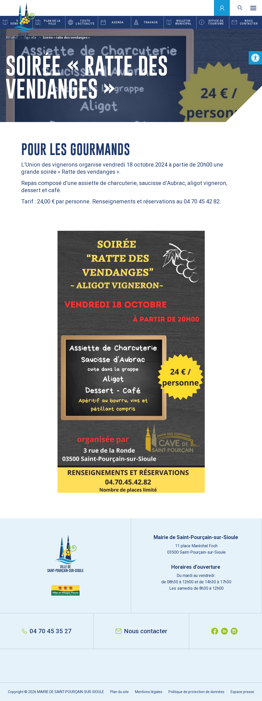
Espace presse (242, 692)
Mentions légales (148, 692)
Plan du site (119, 692)
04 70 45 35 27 (47, 631)
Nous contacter (141, 631)
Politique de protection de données (196, 692)
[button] (255, 57)
